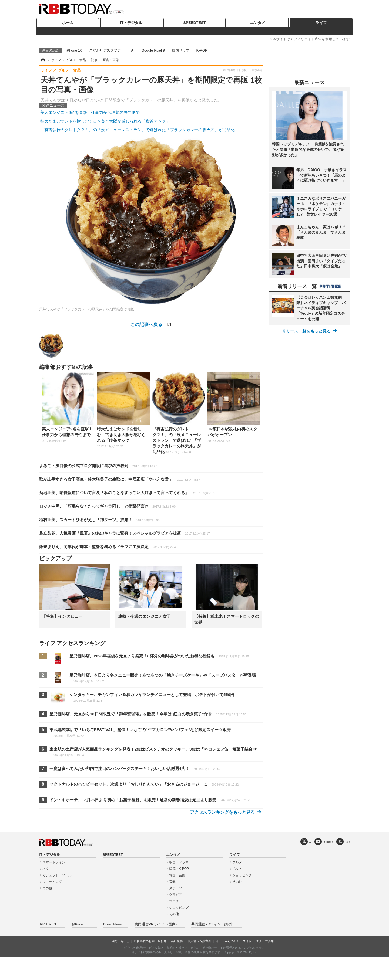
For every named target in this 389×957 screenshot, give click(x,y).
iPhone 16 (74, 50)
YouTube (328, 841)
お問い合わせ (120, 941)
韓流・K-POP (179, 869)
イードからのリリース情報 (233, 941)
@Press (78, 924)
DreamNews (112, 924)
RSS (348, 841)
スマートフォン (53, 862)
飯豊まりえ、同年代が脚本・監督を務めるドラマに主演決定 (108, 546)
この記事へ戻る (150, 324)
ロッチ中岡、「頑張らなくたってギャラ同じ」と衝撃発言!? (107, 506)
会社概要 (177, 941)
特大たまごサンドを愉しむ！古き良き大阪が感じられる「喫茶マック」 (105, 121)
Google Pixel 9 (153, 50)
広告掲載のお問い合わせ (150, 941)
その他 (47, 888)
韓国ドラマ (180, 50)
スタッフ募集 (265, 941)
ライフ (321, 23)
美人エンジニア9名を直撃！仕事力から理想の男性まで (90, 112)
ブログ (174, 901)
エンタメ (257, 23)
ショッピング (52, 882)
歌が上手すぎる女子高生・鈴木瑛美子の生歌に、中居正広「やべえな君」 (119, 479)
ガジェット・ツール (57, 875)
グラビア (175, 895)
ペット (237, 869)
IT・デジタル (131, 23)
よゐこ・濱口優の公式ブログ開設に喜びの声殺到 (98, 465)
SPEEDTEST (194, 23)
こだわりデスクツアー (106, 50)
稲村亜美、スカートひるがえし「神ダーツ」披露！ (99, 519)
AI (133, 50)
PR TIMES (48, 924)
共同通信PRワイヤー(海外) (212, 924)
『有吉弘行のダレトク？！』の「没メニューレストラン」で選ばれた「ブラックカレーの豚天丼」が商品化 (137, 129)
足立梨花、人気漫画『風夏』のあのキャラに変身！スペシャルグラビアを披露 (124, 533)
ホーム (67, 23)
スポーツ (175, 888)
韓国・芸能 (177, 875)
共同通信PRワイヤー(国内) (156, 924)
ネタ (45, 869)
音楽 (172, 882)
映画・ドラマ (179, 862)
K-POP (201, 50)
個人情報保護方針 (199, 941)
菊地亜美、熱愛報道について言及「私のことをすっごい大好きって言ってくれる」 (127, 492)
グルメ (237, 862)
